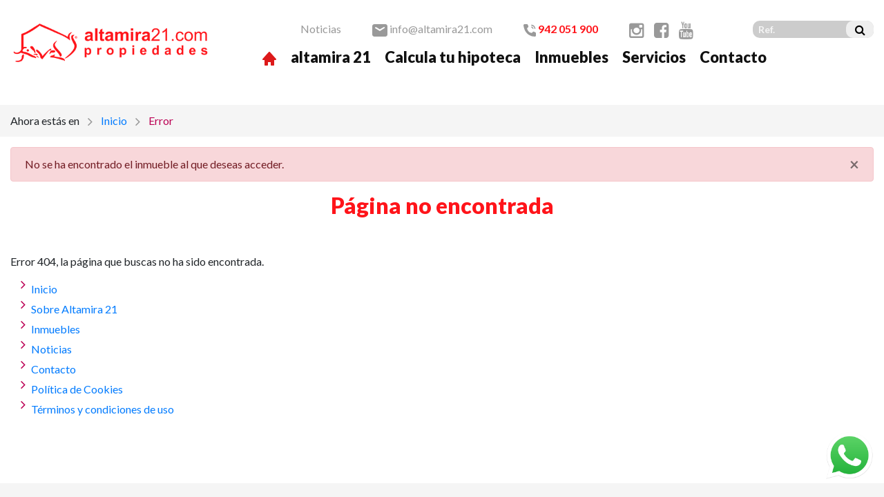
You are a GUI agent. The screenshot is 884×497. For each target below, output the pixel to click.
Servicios (654, 57)
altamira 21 (331, 57)
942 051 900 (560, 28)
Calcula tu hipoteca (453, 57)
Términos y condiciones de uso (102, 409)
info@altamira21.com (432, 28)
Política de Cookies (77, 389)
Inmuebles (571, 57)
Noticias (320, 28)
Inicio (114, 120)
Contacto (733, 57)
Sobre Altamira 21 (74, 308)
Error (160, 120)
